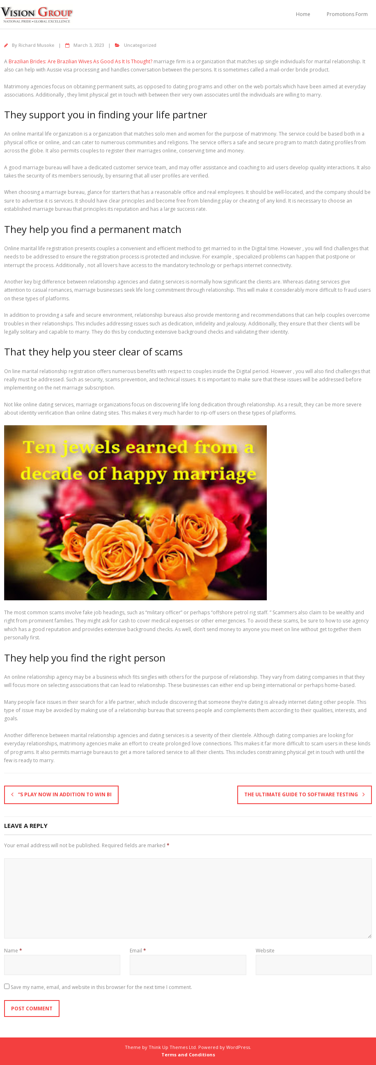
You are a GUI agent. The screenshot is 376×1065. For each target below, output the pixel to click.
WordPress (238, 1047)
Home (303, 14)
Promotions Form (347, 14)
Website (265, 950)
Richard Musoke (36, 45)
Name (13, 950)
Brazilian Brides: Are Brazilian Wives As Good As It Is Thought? (80, 61)
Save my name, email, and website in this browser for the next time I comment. (101, 987)
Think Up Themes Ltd (172, 1047)
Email (138, 950)
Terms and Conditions (188, 1054)
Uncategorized (140, 45)
